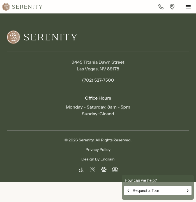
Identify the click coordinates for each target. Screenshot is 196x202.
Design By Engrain (97, 159)
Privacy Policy (98, 149)
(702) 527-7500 (98, 80)
